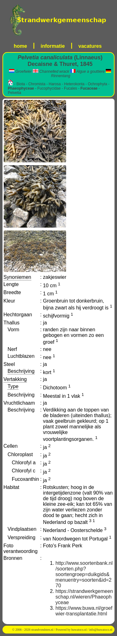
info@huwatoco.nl (100, 629)
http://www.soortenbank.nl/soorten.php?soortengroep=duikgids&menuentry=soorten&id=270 (84, 574)
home (20, 46)
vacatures (90, 46)
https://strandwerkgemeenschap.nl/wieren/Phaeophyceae (84, 597)
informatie (53, 46)
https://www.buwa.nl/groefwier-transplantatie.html (84, 610)
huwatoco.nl (79, 629)
